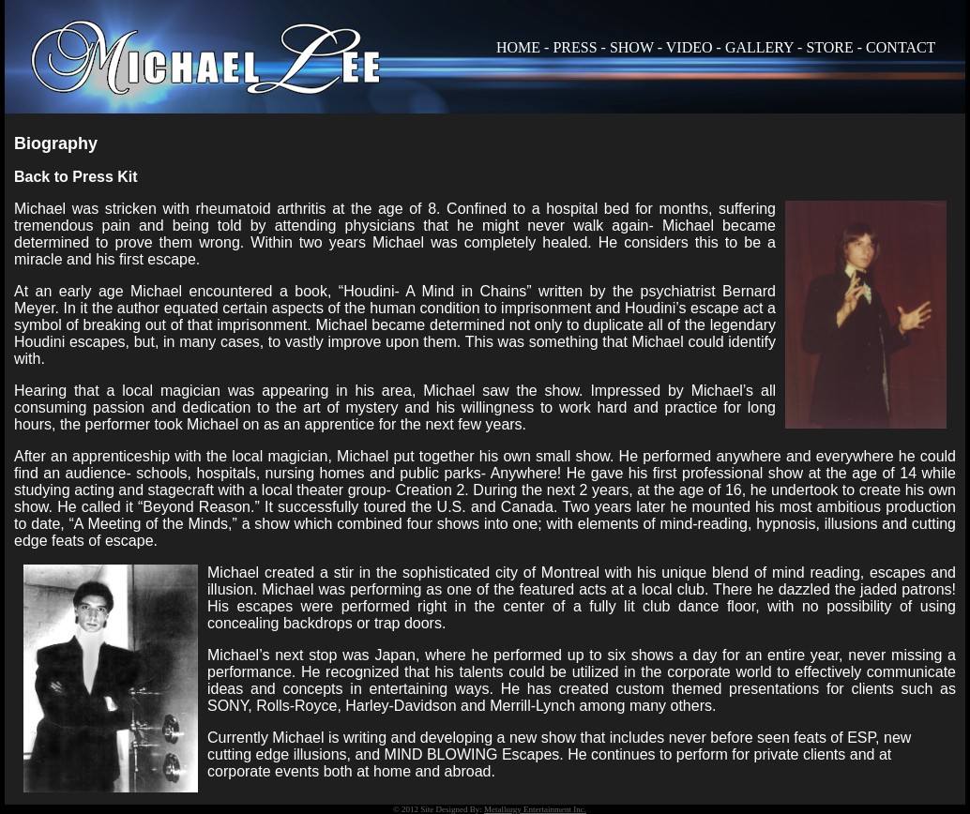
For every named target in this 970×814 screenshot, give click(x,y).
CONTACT (900, 47)
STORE (829, 47)
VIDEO (689, 47)
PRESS (575, 47)
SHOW (632, 47)
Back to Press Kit (76, 177)
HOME (518, 47)
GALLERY (759, 47)
